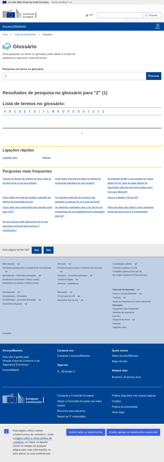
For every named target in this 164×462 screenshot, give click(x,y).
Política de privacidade (125, 406)
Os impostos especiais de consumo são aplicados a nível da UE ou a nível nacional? (77, 199)
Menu (157, 26)
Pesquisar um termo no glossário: (23, 69)
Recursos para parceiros (71, 411)
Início (5, 34)
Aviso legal (118, 412)
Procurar (153, 76)
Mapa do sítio (119, 361)
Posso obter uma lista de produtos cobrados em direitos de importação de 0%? (27, 199)
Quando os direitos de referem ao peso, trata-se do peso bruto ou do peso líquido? (27, 180)
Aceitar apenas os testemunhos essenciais (133, 432)
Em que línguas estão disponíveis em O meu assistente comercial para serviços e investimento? (25, 226)
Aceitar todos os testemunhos (86, 432)
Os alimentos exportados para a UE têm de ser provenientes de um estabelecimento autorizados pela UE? (80, 211)
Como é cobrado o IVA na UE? (123, 197)
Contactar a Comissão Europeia (75, 395)
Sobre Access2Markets (125, 355)
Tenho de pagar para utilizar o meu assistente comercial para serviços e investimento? (130, 209)
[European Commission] (23, 13)
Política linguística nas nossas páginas (134, 395)
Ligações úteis (10, 157)
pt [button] (89, 15)
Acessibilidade (11, 370)
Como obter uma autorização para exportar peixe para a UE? (27, 209)
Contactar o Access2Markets (73, 355)
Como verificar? (62, 2)
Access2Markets (13, 350)
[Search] (152, 15)
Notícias (46, 157)
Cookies (116, 401)
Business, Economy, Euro (126, 377)
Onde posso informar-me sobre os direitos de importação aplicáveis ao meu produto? (78, 180)
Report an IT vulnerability (71, 416)
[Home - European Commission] (26, 398)
